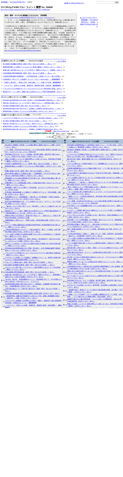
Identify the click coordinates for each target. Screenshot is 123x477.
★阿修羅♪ (4, 2)
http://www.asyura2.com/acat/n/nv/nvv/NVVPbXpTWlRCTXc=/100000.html (25, 9)
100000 (92, 22)
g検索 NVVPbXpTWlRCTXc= (74, 3)
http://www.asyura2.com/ (61, 131)
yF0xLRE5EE (40, 17)
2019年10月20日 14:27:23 (27, 17)
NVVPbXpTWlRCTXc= (18, 2)
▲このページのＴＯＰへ (88, 17)
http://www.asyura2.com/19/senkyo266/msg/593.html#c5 (23, 50)
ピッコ (12, 17)
